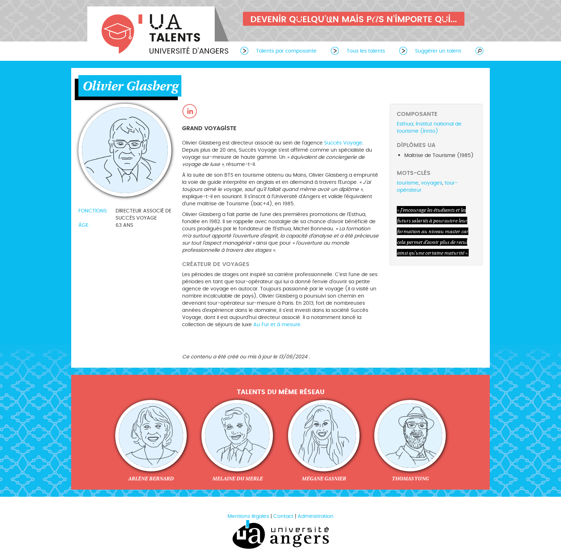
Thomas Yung (410, 478)
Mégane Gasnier (324, 478)
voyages (431, 183)
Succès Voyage (343, 143)
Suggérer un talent (438, 51)
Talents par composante (286, 51)
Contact (283, 516)
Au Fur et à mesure (277, 324)
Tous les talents (366, 51)
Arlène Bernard (151, 478)
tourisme (408, 183)
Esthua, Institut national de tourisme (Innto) (429, 127)
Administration (315, 516)
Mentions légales (248, 516)
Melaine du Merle (237, 478)
